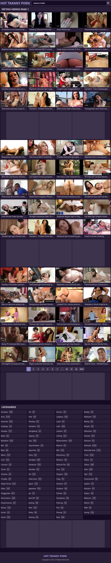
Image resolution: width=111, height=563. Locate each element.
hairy (33, 455)
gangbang (35, 431)
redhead (90, 416)
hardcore (35, 464)
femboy (34, 421)
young (89, 512)
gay (33, 440)
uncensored (91, 479)
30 (67, 369)
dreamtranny (8, 503)
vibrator (89, 488)
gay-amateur (36, 445)
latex (60, 421)
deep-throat (8, 483)
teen (88, 469)
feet (32, 416)
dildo (5, 488)
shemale (90, 445)
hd (32, 474)
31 (71, 369)
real (60, 517)
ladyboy (62, 416)
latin (60, 426)
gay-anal (34, 450)
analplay (6, 426)
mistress (61, 459)
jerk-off (34, 498)
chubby (6, 479)
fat (32, 412)
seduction (90, 431)
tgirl (88, 474)
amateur (7, 412)
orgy (60, 479)
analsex (6, 431)
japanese (35, 488)
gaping (34, 436)
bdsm (6, 455)
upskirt (89, 483)
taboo (88, 459)
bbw (5, 450)
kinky (33, 512)
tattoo (89, 464)
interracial (35, 479)
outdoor (61, 488)
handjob (35, 459)
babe (5, 436)
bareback (7, 440)
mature (61, 445)
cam (5, 459)
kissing (34, 517)
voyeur (89, 493)
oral (60, 469)
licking (61, 436)
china (5, 469)
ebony (6, 507)
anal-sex (7, 421)
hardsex (34, 469)
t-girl (89, 455)
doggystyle (8, 493)
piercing (61, 503)
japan (33, 483)
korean (61, 412)
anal (5, 416)
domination (8, 498)
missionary (62, 455)
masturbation (64, 440)
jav (32, 493)
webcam (90, 498)
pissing (61, 512)
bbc (4, 445)
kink (33, 507)
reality (89, 412)
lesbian (61, 431)
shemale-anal (92, 450)
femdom (34, 426)
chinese (6, 474)
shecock (89, 440)
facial (5, 517)
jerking (33, 503)
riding (88, 421)
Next (82, 369)
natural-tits (63, 464)
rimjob (89, 426)
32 (76, 369)
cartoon (6, 464)
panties (61, 493)
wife (88, 507)
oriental (61, 483)
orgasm (62, 474)
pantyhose (62, 498)
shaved (89, 436)
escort (5, 512)
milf (60, 450)
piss (60, 507)
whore (89, 503)
